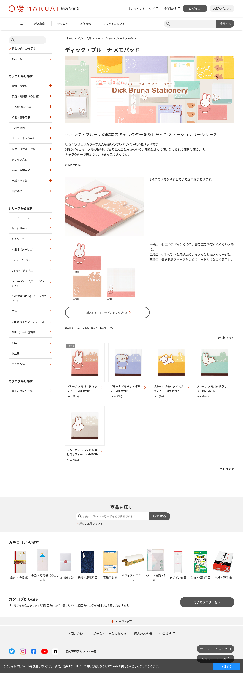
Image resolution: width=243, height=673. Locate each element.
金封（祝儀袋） (21, 86)
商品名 (86, 328)
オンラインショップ (141, 8)
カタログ (62, 24)
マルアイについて (114, 24)
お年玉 (16, 343)
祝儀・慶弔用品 (21, 117)
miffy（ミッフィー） (24, 260)
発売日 (94, 328)
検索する (225, 23)
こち (14, 311)
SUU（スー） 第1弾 (23, 332)
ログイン (195, 8)
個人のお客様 (143, 633)
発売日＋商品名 (107, 328)
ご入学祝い (18, 364)
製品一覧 (17, 59)
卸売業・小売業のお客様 (109, 633)
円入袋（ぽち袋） (22, 107)
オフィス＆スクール (23, 138)
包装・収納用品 (21, 170)
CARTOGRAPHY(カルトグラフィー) (29, 298)
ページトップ (121, 621)
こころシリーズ (21, 218)
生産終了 (17, 191)
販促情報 (85, 24)
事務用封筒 (18, 128)
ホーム (18, 24)
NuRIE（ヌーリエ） (23, 249)
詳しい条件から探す (24, 48)
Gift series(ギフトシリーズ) (28, 322)
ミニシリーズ (19, 228)
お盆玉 (16, 353)
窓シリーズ (18, 239)
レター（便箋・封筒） (25, 149)
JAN (78, 328)
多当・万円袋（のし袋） (26, 96)
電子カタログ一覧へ (207, 602)
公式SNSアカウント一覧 (80, 651)
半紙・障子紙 (19, 180)
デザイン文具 (19, 159)
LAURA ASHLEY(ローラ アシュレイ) (29, 283)
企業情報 (170, 8)
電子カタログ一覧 (22, 391)
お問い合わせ (222, 8)
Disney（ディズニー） (25, 270)
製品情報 (40, 24)
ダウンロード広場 (214, 658)
